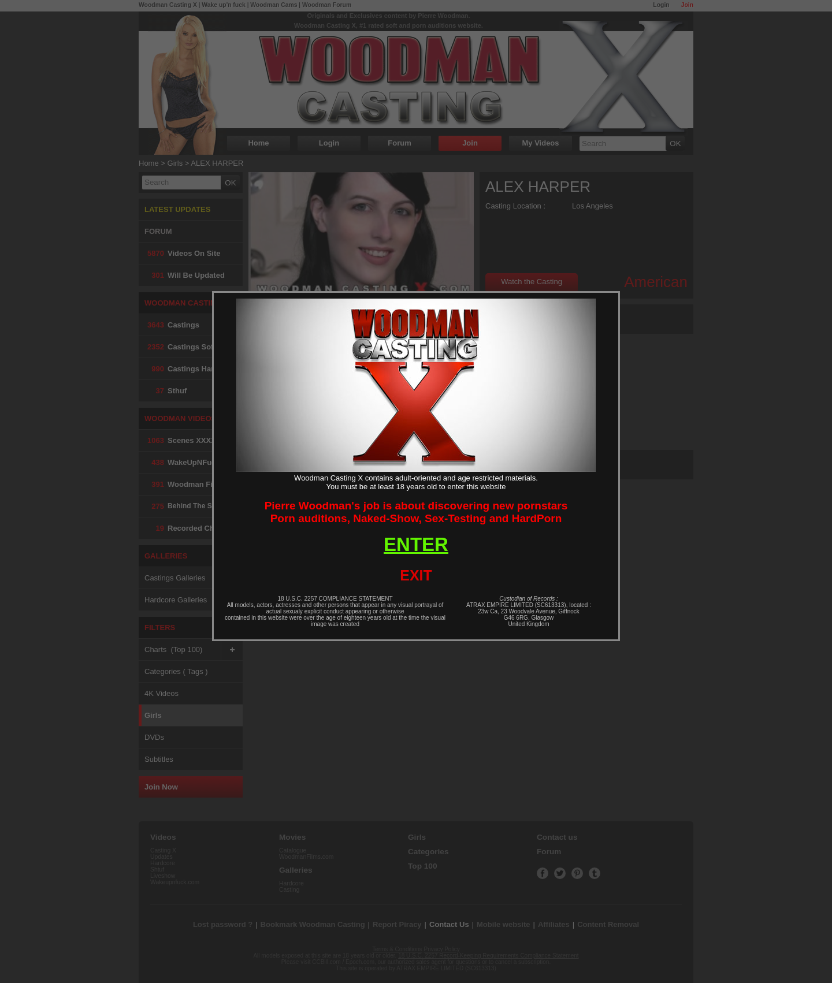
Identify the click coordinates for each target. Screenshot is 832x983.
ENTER (416, 544)
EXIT (416, 575)
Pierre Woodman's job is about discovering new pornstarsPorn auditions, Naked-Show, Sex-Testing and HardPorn (416, 512)
